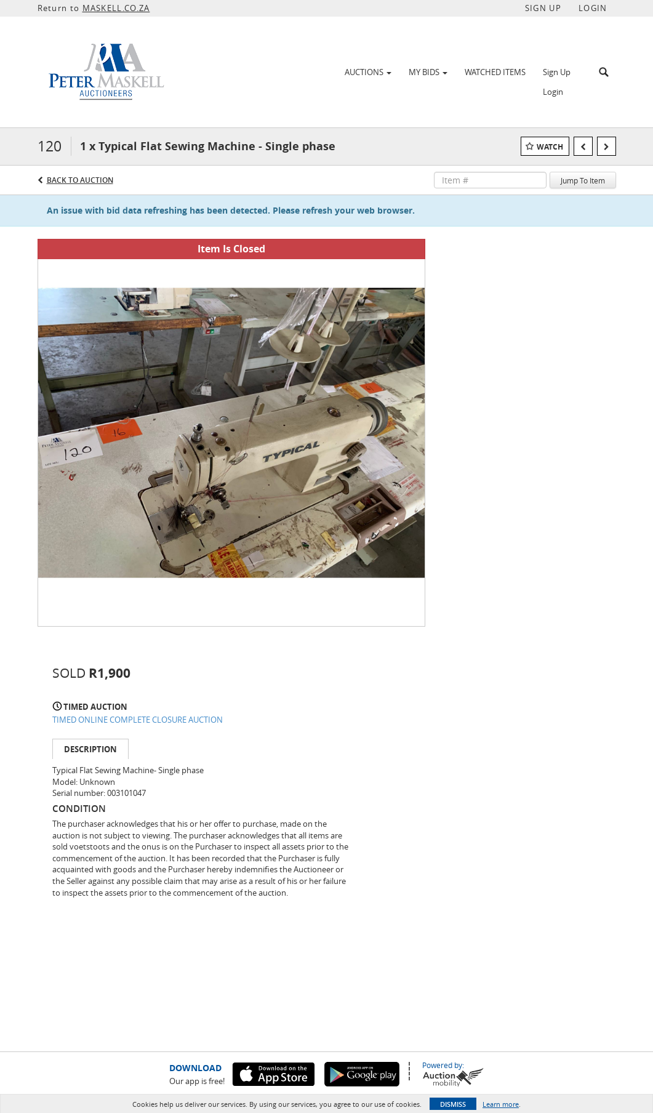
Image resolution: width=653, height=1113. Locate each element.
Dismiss (453, 1104)
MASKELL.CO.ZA (116, 8)
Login (553, 91)
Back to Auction (80, 180)
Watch (550, 147)
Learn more (501, 1104)
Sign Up (557, 72)
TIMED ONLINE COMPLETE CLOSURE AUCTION (137, 719)
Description (90, 749)
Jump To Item (583, 180)
